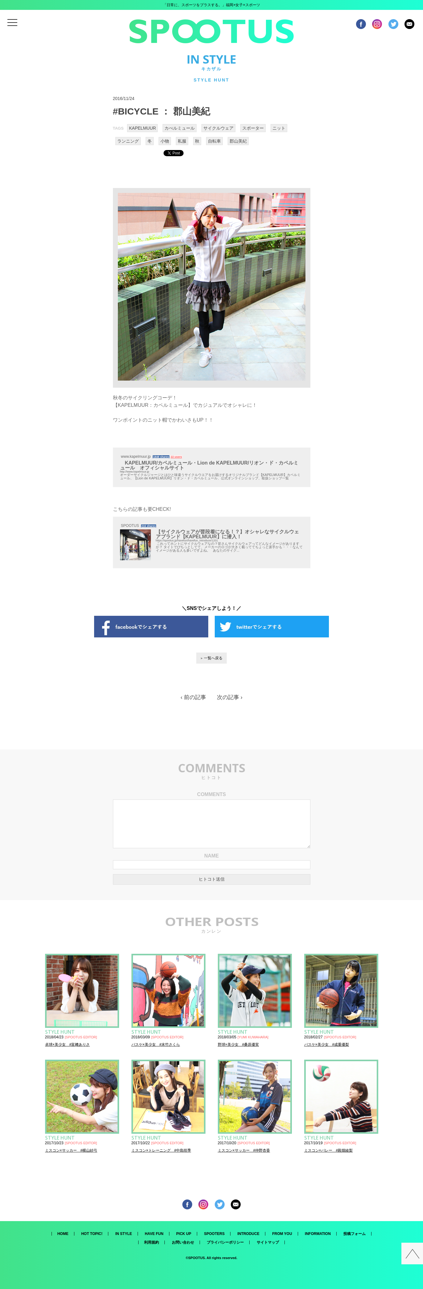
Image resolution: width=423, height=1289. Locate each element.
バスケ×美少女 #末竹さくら (155, 1044)
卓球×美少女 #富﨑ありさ (67, 1044)
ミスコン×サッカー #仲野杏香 (244, 1150)
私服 (182, 141)
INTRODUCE (248, 1234)
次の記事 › (230, 697)
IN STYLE (123, 1234)
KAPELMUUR (142, 128)
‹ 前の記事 (193, 697)
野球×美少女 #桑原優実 (238, 1044)
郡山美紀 (238, 141)
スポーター (253, 128)
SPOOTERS (214, 1234)
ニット (278, 128)
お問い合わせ (183, 1242)
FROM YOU (282, 1234)
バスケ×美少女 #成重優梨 (326, 1044)
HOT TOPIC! (91, 1234)
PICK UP (183, 1234)
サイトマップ (268, 1242)
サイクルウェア (218, 128)
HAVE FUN (154, 1234)
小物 (164, 141)
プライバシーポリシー (225, 1242)
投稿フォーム (354, 1234)
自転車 (214, 141)
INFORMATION (318, 1234)
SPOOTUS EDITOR (81, 1037)
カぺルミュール (179, 128)
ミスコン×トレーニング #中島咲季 (161, 1150)
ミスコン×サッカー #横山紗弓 (71, 1150)
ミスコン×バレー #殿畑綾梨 (328, 1150)
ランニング (128, 141)
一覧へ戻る (213, 658)
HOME (62, 1234)
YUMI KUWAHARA (252, 1037)
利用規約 (151, 1242)
